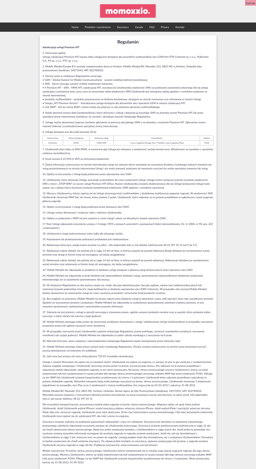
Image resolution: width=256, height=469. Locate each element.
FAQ (152, 27)
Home (75, 27)
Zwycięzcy (123, 27)
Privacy (165, 27)
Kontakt (179, 27)
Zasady (139, 27)
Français (250, 2)
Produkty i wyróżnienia (98, 27)
